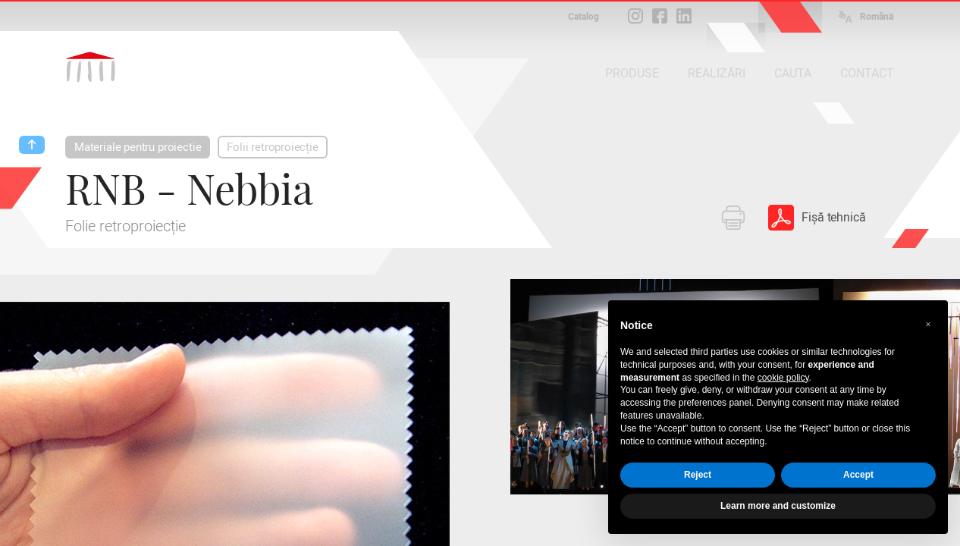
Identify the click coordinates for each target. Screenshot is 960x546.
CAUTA (792, 73)
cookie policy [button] (783, 377)
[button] (928, 324)
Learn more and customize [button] (778, 505)
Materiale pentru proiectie (137, 147)
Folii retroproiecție (272, 147)
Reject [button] (697, 474)
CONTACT (867, 73)
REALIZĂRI (716, 73)
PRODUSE (632, 73)
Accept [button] (858, 474)
